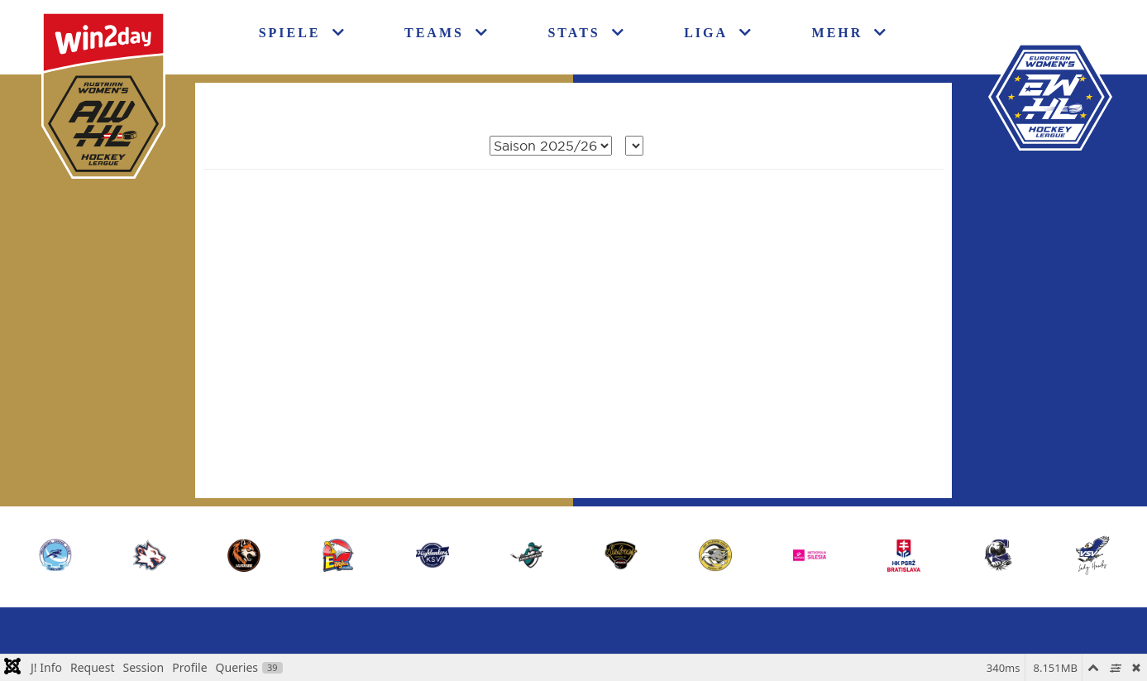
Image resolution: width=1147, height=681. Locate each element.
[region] (573, 555)
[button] (1092, 555)
